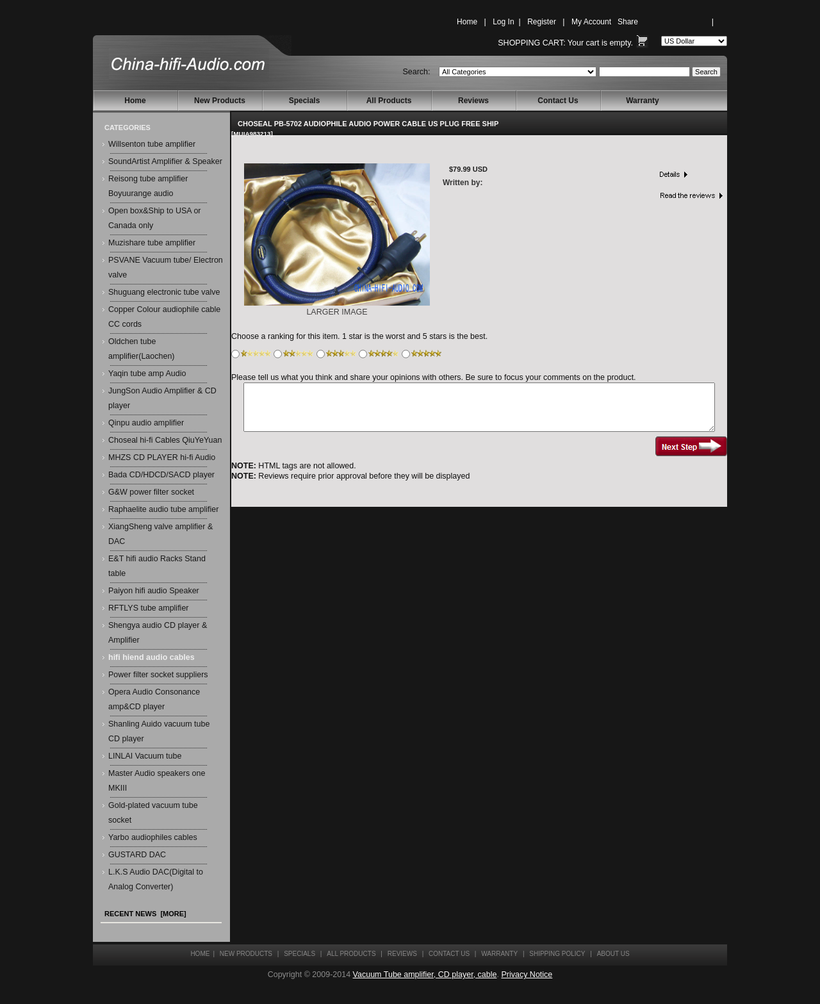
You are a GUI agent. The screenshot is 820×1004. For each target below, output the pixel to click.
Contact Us (557, 100)
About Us (613, 953)
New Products (219, 100)
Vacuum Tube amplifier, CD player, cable (425, 974)
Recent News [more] (145, 914)
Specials (304, 100)
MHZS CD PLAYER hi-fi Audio (161, 457)
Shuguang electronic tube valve (164, 292)
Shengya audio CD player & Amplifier (157, 633)
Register (541, 21)
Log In (503, 21)
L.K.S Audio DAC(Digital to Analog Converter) (155, 879)
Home (467, 21)
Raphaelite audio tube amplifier (163, 509)
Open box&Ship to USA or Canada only (154, 218)
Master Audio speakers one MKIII (156, 781)
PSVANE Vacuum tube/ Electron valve (165, 267)
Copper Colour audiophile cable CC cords (164, 317)
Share (628, 21)
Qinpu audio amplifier (146, 422)
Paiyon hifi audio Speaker (153, 590)
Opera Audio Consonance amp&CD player (154, 699)
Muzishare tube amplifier (151, 242)
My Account (591, 21)
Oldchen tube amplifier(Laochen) (141, 349)
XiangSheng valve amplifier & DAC (160, 534)
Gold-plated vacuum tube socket (153, 813)
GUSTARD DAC (137, 854)
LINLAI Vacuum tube (144, 756)
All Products (389, 100)
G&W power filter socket (151, 492)
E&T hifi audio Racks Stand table (157, 566)
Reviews (473, 100)
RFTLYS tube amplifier (148, 608)
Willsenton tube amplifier (151, 144)
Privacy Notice (526, 974)
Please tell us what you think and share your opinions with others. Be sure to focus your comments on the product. (433, 377)
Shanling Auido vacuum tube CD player (158, 731)
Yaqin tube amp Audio (147, 373)
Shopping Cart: (531, 42)
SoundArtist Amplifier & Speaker (165, 161)
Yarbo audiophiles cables (152, 837)
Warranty (642, 100)
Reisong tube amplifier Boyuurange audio (148, 186)
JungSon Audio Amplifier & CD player (162, 398)
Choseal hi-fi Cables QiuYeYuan (165, 440)
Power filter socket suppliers (158, 674)
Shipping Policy (557, 953)
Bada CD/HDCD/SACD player (161, 474)
